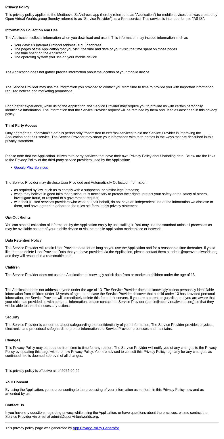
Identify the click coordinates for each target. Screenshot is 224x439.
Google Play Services (31, 167)
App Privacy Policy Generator (96, 428)
